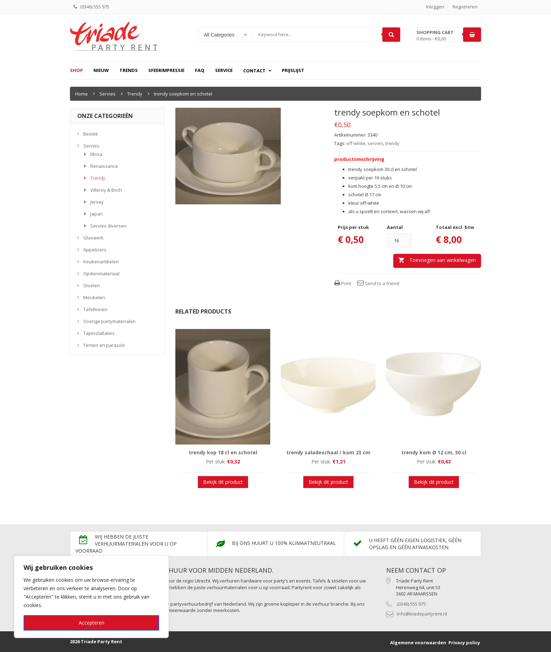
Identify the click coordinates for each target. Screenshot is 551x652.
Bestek (90, 134)
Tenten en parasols (104, 345)
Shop (76, 70)
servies (375, 143)
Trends (128, 70)
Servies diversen (108, 226)
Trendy (134, 94)
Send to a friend (378, 283)
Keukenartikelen (101, 261)
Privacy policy (464, 642)
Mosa (96, 154)
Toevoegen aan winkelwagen (442, 260)
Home (81, 94)
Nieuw (101, 70)
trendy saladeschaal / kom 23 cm (328, 452)
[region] (91, 597)
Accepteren (91, 622)
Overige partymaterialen (109, 321)
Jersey (97, 202)
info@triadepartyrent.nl (422, 614)
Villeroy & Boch (106, 190)
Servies (107, 94)
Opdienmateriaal (101, 273)
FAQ (200, 70)
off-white (355, 143)
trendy (392, 143)
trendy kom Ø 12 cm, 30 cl (433, 452)
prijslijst (293, 70)
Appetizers (94, 249)
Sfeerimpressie (166, 70)
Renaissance (104, 166)
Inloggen (435, 7)
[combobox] (225, 35)
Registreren (465, 7)
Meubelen (94, 297)
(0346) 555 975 (411, 604)
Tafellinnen (95, 309)
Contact (254, 70)
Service (224, 70)
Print (342, 283)
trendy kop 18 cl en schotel (223, 452)
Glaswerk (93, 238)
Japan (96, 214)
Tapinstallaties (99, 333)
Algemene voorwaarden (418, 642)
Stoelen (91, 285)
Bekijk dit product (223, 482)
